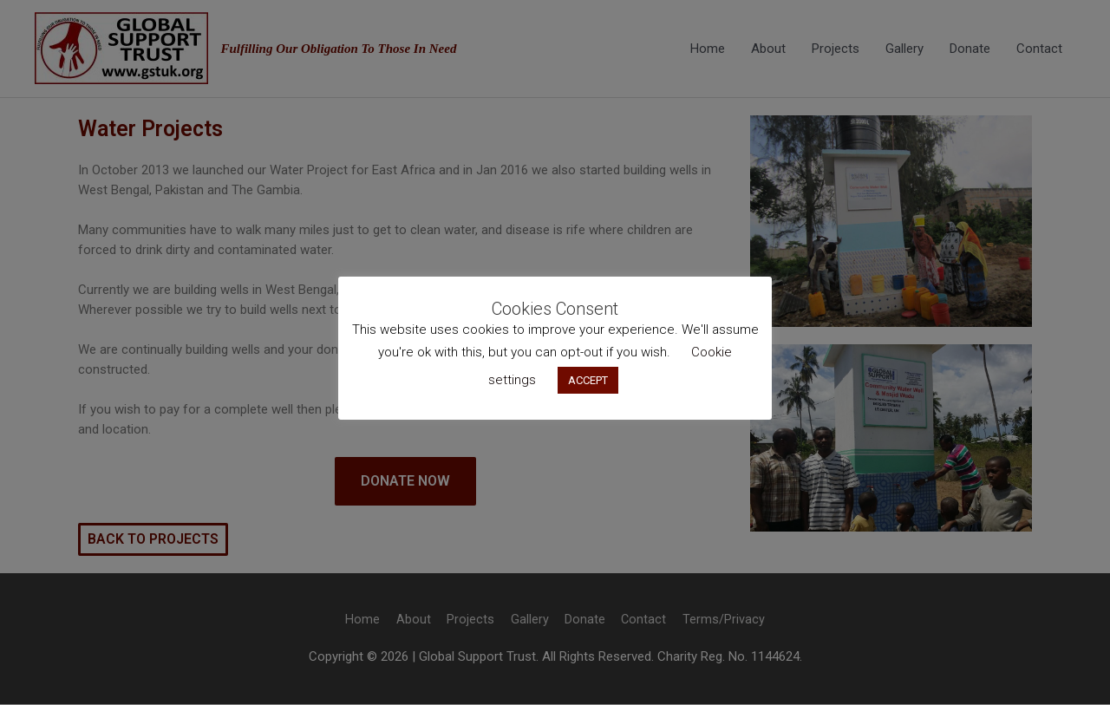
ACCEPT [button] (588, 380)
